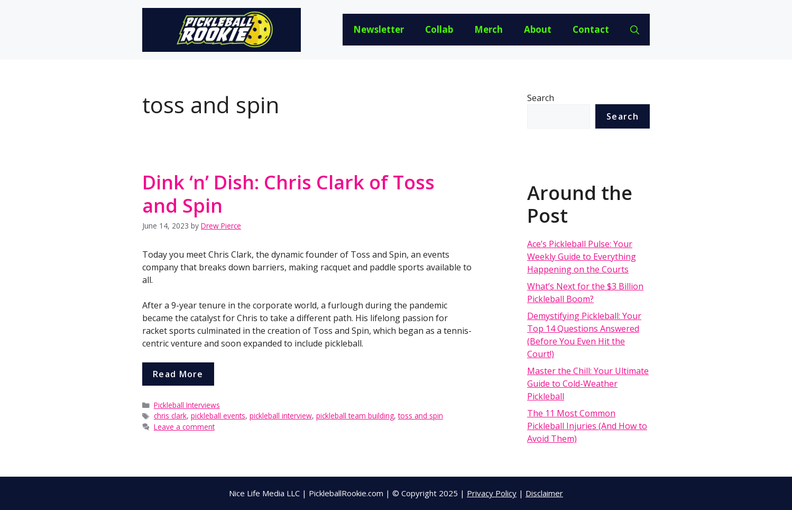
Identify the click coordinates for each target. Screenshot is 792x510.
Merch (488, 29)
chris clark (170, 416)
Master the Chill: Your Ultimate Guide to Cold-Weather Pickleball (588, 383)
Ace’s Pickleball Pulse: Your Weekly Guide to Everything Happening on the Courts (581, 256)
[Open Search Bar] (635, 29)
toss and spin (420, 416)
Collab (439, 29)
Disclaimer (544, 493)
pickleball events (218, 416)
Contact (591, 29)
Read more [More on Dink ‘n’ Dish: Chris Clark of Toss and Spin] (178, 374)
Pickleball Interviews (187, 405)
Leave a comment (184, 427)
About (537, 29)
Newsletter (378, 29)
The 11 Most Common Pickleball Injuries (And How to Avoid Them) (587, 425)
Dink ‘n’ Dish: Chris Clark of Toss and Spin (288, 193)
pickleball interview (281, 416)
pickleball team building (355, 416)
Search (540, 98)
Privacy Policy (492, 493)
